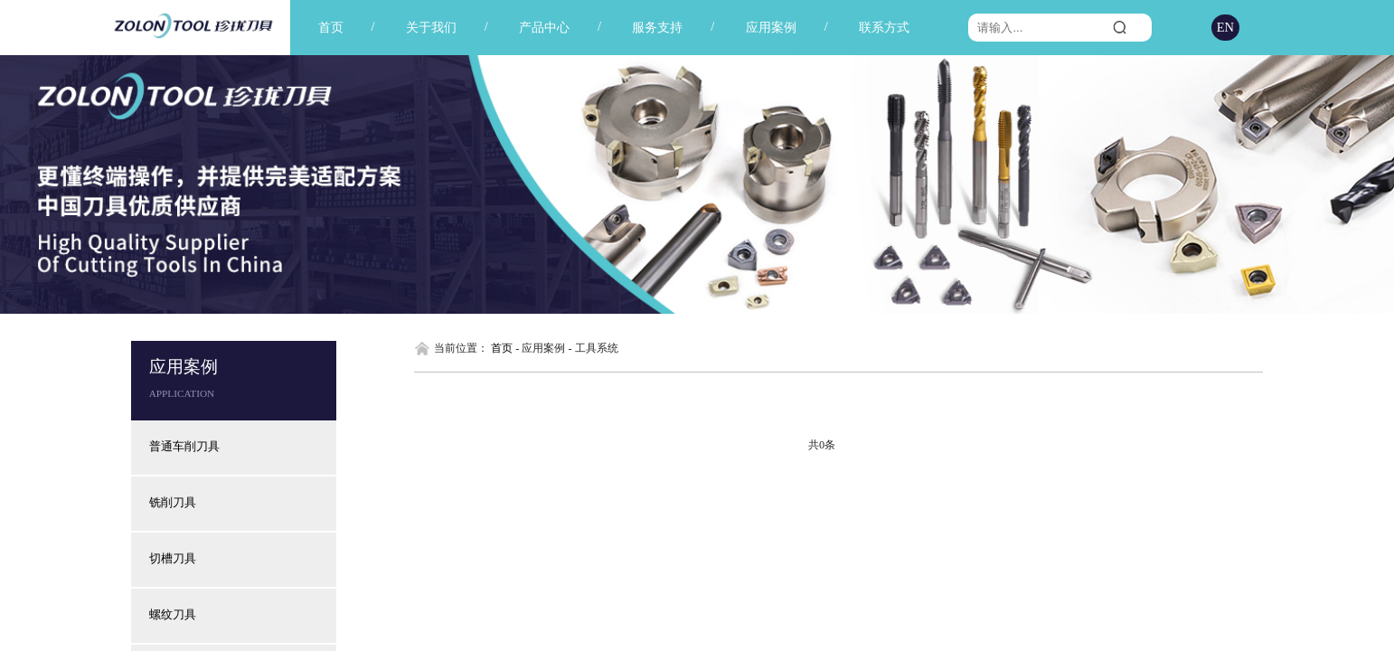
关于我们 (431, 27)
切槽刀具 (172, 558)
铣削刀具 (172, 502)
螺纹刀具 (172, 615)
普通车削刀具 (184, 446)
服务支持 (657, 27)
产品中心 (544, 27)
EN (1225, 27)
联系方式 (884, 27)
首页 (331, 27)
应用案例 (771, 27)
